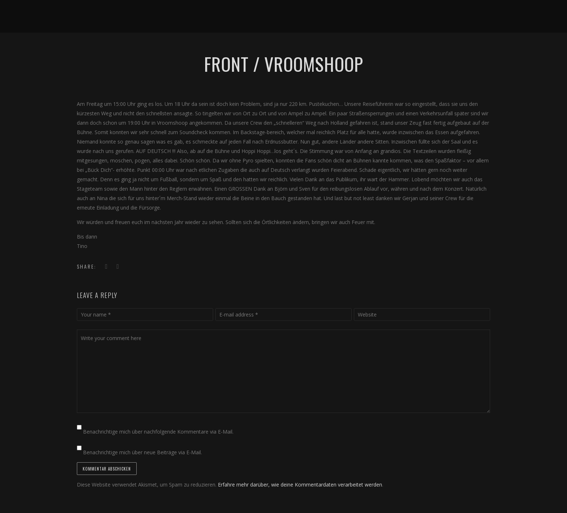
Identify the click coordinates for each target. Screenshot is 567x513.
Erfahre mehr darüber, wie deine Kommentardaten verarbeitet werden (300, 484)
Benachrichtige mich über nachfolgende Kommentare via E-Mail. (158, 431)
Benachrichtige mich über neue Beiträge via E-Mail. (142, 452)
